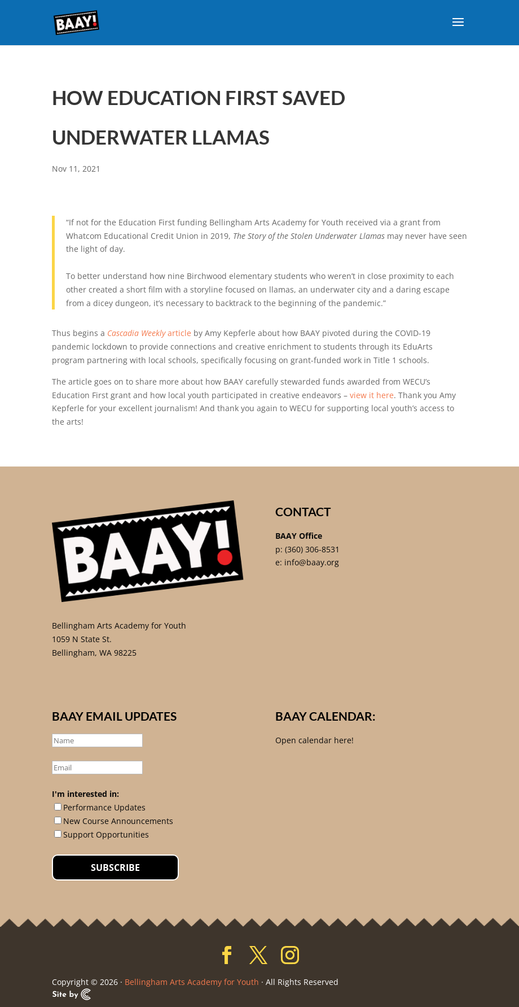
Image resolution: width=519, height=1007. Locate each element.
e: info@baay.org (307, 562)
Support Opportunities (106, 834)
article (149, 333)
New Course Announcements (118, 821)
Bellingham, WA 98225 (94, 652)
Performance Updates (104, 807)
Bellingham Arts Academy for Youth (119, 625)
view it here (372, 395)
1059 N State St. (82, 639)
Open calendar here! (314, 740)
